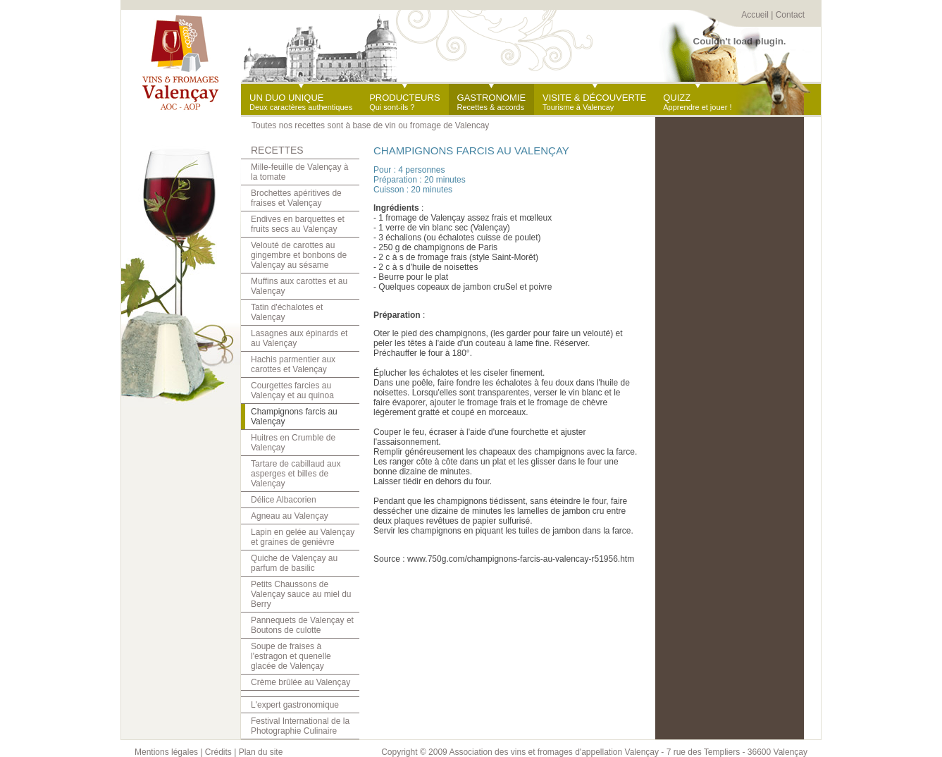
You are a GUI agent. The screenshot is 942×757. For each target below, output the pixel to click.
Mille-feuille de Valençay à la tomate (300, 172)
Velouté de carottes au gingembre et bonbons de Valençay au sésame (299, 255)
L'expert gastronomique (295, 705)
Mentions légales (166, 752)
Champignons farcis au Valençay (294, 416)
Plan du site (261, 752)
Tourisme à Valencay (594, 101)
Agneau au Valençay (289, 516)
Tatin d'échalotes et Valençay (287, 312)
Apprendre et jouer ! (697, 101)
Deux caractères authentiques (300, 101)
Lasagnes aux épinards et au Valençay (299, 338)
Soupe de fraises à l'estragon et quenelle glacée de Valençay (291, 656)
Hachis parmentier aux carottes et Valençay (293, 364)
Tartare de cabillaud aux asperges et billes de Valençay (295, 473)
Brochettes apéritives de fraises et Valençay (296, 198)
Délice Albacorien (283, 500)
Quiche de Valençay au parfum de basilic (294, 563)
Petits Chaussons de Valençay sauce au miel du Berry (301, 594)
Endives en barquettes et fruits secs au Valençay (298, 224)
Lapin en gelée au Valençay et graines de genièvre (302, 537)
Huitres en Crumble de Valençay (293, 443)
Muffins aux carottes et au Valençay (299, 286)
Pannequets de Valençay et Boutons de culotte (302, 625)
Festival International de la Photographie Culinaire (300, 726)
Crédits (218, 752)
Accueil (755, 15)
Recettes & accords (491, 101)
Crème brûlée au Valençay (300, 682)
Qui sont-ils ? (404, 101)
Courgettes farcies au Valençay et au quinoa (292, 390)
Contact (790, 15)
